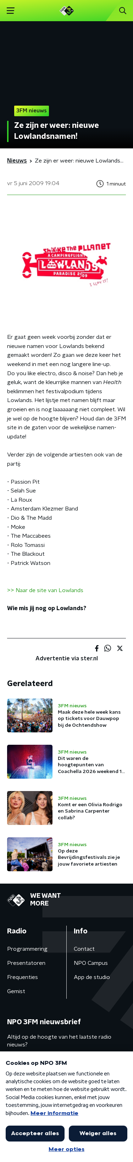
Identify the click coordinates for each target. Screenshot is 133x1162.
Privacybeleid (90, 1106)
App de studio (92, 977)
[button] (120, 1149)
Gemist (16, 991)
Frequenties (22, 977)
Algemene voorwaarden (38, 1106)
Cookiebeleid (23, 1125)
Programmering (27, 949)
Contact (84, 949)
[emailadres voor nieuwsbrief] (66, 1067)
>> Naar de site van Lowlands (45, 590)
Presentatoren (26, 963)
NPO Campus (91, 963)
